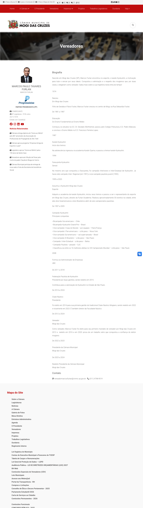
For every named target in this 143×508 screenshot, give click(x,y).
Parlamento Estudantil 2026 (54, 458)
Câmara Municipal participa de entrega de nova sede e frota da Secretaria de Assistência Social (25, 167)
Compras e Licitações (51, 448)
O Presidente (39, 8)
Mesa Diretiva (17, 415)
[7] (75, 2)
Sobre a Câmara (18, 398)
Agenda (15, 421)
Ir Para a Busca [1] (10, 2)
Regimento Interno (19, 445)
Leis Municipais (49, 438)
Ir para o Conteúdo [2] (26, 2)
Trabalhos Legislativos (98, 8)
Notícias (15, 405)
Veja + (127, 8)
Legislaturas (16, 401)
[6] (70, 2)
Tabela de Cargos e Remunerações (56, 408)
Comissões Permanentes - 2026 (55, 465)
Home (12, 8)
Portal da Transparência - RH (54, 445)
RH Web (46, 428)
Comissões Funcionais (83, 398)
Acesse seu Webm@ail (52, 441)
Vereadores (54, 8)
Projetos (81, 8)
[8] (79, 2)
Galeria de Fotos (18, 411)
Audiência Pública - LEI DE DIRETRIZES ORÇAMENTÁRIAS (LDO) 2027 (55, 421)
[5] (65, 2)
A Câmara (15, 408)
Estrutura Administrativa (21, 418)
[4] (61, 2)
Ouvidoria (116, 8)
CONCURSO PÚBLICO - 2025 (85, 401)
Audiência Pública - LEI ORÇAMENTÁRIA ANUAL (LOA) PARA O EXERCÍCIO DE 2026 (86, 408)
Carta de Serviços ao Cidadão (54, 461)
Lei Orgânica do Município (53, 398)
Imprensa (15, 431)
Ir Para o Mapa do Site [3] (46, 2)
